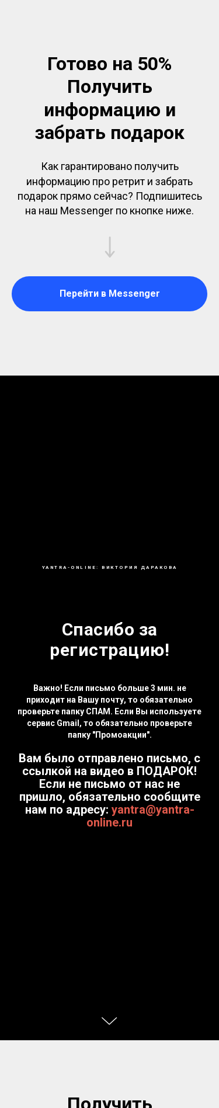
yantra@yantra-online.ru (140, 816)
